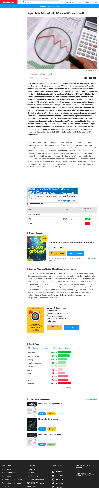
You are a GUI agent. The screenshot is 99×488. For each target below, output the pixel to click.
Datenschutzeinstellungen (12, 483)
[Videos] (87, 2)
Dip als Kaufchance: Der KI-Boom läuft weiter (72, 242)
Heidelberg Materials (33, 356)
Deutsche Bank (31, 353)
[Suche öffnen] (23, 2)
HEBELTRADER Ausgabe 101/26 (50, 434)
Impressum (6, 469)
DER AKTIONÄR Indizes (35, 483)
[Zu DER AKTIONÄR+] (79, 2)
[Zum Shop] (66, 2)
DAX (44, 74)
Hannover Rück (31, 377)
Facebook (57, 483)
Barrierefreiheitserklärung (12, 479)
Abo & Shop (31, 486)
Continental (30, 366)
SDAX (59, 348)
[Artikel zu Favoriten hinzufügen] (94, 78)
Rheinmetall (30, 384)
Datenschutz (7, 476)
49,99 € (42, 429)
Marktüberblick (32, 476)
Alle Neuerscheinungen (91, 399)
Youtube (57, 475)
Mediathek (31, 469)
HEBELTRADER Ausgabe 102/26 (50, 403)
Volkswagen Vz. (31, 360)
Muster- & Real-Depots (35, 479)
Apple (49, 74)
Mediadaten (6, 466)
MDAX (53, 348)
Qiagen (29, 373)
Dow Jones (45, 348)
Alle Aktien (31, 466)
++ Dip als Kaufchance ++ (49, 6)
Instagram (57, 479)
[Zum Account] (72, 2)
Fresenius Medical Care (34, 363)
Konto (94, 258)
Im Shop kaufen (76, 253)
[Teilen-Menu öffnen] (85, 78)
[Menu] (96, 2)
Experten (30, 472)
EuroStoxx (68, 348)
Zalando (29, 370)
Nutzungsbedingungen (10, 472)
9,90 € (42, 414)
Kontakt (56, 472)
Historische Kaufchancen (48, 419)
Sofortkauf (57, 253)
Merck (29, 380)
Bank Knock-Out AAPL (35, 74)
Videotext (6, 486)
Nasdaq (35, 348)
